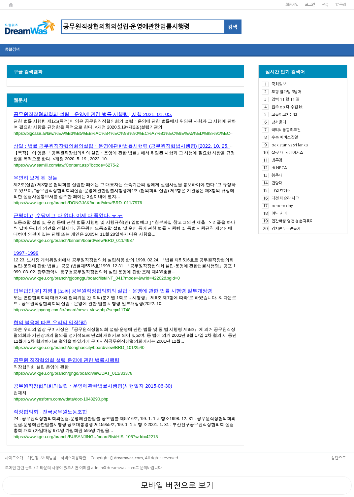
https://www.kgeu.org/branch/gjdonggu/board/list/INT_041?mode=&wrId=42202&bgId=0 (97, 278)
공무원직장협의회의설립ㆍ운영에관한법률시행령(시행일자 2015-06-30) (93, 386)
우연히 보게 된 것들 (35, 177)
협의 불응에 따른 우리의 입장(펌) (50, 322)
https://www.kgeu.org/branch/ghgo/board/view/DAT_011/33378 (73, 373)
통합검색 (12, 50)
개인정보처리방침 (41, 458)
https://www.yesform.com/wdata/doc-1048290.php (61, 399)
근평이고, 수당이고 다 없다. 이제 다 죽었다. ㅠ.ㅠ (68, 215)
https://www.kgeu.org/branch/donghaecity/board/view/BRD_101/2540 (79, 347)
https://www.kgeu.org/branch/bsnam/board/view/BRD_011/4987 (74, 240)
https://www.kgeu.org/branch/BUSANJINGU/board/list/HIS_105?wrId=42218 (86, 436)
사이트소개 (14, 458)
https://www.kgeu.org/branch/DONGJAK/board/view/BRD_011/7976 (78, 202)
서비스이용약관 (73, 458)
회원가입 (291, 5)
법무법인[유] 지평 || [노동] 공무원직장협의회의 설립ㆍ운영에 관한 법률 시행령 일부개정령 (113, 290)
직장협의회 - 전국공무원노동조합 (50, 411)
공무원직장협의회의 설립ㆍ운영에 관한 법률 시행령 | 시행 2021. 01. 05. (93, 114)
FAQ (324, 5)
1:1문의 (340, 5)
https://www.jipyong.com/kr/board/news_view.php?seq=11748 (72, 309)
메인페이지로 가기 (11, 4)
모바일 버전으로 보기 (177, 485)
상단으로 (338, 458)
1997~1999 (26, 253)
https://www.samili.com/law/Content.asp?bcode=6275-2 (66, 165)
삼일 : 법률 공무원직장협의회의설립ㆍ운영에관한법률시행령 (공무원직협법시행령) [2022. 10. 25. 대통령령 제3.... (139, 146)
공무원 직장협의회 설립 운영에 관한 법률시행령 (66, 360)
